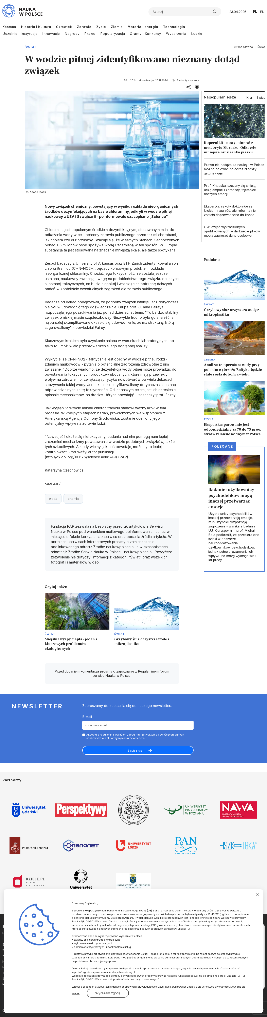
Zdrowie (84, 27)
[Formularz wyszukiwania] (184, 11)
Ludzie (196, 34)
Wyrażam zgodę (107, 993)
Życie (101, 27)
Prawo (89, 34)
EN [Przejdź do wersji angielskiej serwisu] (262, 12)
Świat (31, 47)
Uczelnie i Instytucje (19, 34)
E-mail (87, 717)
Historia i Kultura (36, 27)
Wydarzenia (176, 34)
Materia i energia (143, 27)
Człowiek (64, 27)
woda (53, 499)
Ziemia (117, 27)
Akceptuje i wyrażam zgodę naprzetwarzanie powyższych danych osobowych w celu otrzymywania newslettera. (135, 736)
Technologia (174, 27)
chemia (73, 499)
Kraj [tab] (249, 97)
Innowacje (51, 34)
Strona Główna (243, 46)
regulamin (106, 734)
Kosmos (9, 27)
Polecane (222, 446)
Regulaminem (148, 671)
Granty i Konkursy (145, 34)
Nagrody (72, 34)
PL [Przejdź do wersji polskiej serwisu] (255, 12)
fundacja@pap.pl (188, 975)
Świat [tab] (260, 97)
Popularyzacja (112, 34)
